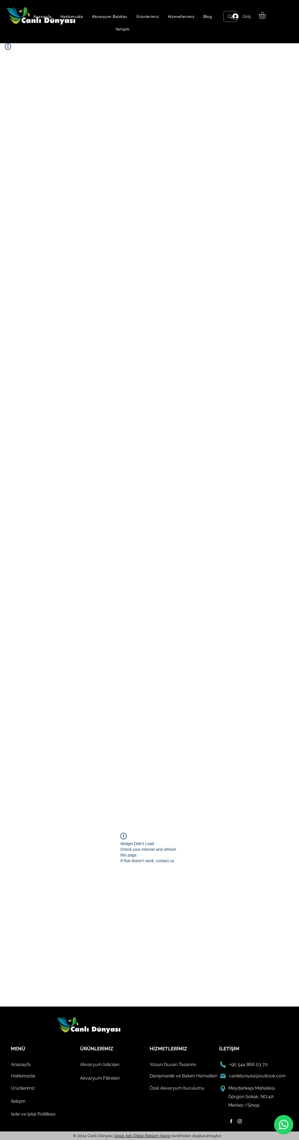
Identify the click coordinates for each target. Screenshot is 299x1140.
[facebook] (231, 1121)
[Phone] (223, 1064)
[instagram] (239, 1121)
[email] (223, 1076)
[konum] (223, 1088)
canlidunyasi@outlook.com (257, 1076)
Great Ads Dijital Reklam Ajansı (142, 1135)
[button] (109, 16)
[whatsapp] (283, 1124)
